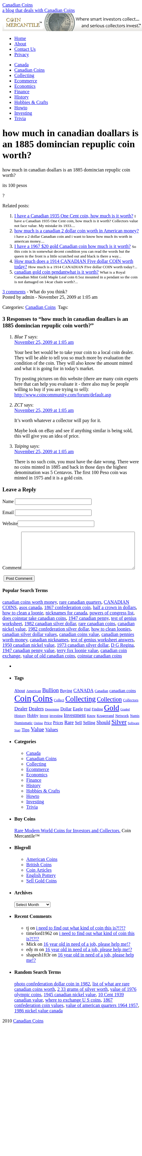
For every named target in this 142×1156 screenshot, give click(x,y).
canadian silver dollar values (29, 645)
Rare (69, 734)
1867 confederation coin (67, 618)
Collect (59, 711)
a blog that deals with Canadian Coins (38, 10)
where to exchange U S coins (73, 1011)
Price (48, 734)
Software (133, 734)
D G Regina (122, 656)
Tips (25, 740)
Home (20, 38)
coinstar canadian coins (99, 667)
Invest (44, 727)
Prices (58, 734)
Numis (135, 727)
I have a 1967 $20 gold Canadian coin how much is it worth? (72, 246)
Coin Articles (39, 881)
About (20, 43)
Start (17, 741)
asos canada (30, 618)
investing (56, 727)
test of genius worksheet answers (102, 651)
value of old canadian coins (49, 667)
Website (10, 523)
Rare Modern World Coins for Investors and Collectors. (67, 841)
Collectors (130, 711)
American (33, 702)
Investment (75, 726)
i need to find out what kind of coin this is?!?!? (80, 939)
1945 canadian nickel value (70, 1005)
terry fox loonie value (77, 661)
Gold (111, 719)
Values (51, 740)
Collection (109, 710)
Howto (20, 107)
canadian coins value (79, 645)
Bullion (50, 701)
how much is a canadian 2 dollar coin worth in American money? (76, 230)
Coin (22, 710)
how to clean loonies (111, 640)
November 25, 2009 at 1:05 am (44, 342)
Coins (43, 710)
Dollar (66, 720)
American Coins (41, 870)
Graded (125, 720)
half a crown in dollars (114, 618)
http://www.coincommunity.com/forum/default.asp (62, 394)
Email (8, 512)
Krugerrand (105, 727)
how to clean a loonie (22, 624)
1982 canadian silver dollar (50, 634)
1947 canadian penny (88, 629)
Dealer (20, 720)
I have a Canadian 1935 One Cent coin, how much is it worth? (73, 215)
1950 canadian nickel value (28, 656)
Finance (22, 91)
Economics (25, 86)
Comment (11, 534)
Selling (89, 734)
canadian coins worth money (29, 613)
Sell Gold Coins (41, 892)
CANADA (83, 701)
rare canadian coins (96, 634)
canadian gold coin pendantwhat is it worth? (56, 272)
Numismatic (23, 734)
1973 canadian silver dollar (83, 656)
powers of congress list (111, 624)
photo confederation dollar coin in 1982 (52, 995)
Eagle (78, 720)
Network (122, 727)
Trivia (20, 118)
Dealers (36, 720)
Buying (66, 702)
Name (8, 501)
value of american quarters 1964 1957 (102, 1016)
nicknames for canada (66, 624)
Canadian (101, 702)
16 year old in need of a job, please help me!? (87, 955)
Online (38, 734)
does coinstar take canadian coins (34, 629)
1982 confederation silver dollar (58, 640)
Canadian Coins (17, 4)
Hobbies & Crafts (31, 102)
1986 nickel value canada (38, 1022)
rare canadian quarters (80, 613)
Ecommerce (25, 80)
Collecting (24, 75)
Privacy (21, 54)
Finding (97, 720)
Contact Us (25, 49)
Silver (118, 733)
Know (91, 727)
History (21, 96)
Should (103, 734)
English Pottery (41, 886)
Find (87, 720)
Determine (52, 720)
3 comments (14, 291)
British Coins (39, 876)
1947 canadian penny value (28, 661)
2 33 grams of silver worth (82, 1000)
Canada (21, 64)
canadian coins (122, 702)
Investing (23, 113)
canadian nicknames (49, 651)
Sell (78, 734)
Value (37, 740)
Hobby (32, 727)
